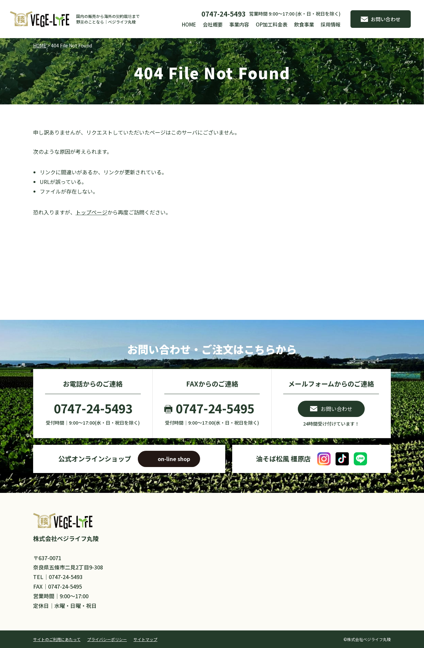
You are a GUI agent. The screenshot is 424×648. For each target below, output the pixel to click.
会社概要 (213, 24)
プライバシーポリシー (107, 639)
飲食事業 (304, 24)
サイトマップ (145, 639)
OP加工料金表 (272, 24)
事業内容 (239, 24)
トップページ (91, 212)
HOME (189, 24)
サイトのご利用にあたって (56, 639)
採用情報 (331, 24)
